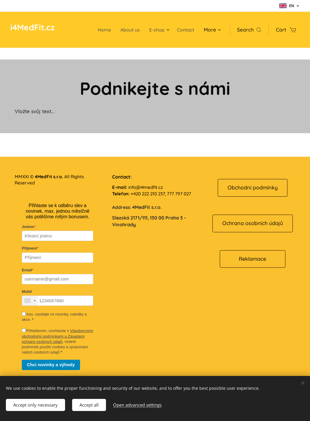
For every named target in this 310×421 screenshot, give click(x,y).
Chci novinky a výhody (51, 364)
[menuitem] (100, 29)
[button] (249, 29)
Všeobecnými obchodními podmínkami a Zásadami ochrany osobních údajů (57, 336)
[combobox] (29, 301)
